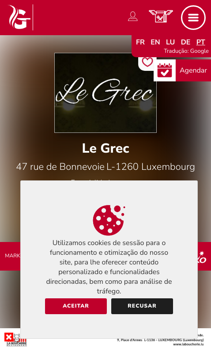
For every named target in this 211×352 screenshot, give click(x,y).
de (186, 42)
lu (170, 42)
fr (140, 42)
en (155, 42)
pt (200, 42)
